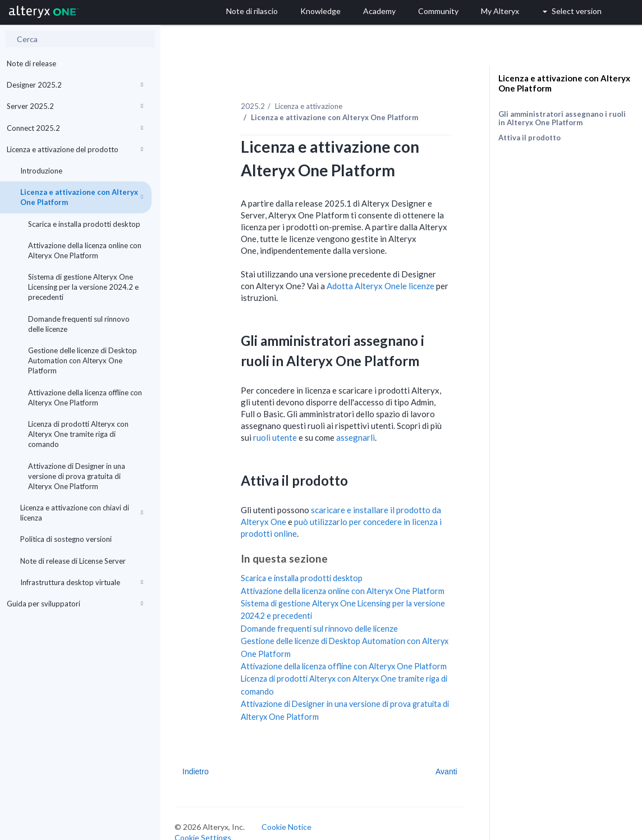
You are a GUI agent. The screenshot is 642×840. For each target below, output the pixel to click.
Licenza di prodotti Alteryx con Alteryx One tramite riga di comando (78, 434)
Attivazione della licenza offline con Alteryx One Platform (85, 397)
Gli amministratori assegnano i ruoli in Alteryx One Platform (562, 118)
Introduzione (41, 170)
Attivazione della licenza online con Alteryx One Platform (84, 250)
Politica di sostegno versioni (66, 539)
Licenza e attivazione (308, 106)
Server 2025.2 (75, 106)
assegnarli (355, 437)
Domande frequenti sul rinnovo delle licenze (79, 324)
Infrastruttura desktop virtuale (81, 582)
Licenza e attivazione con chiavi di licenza (81, 512)
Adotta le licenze (380, 286)
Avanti (446, 771)
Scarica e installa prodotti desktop (84, 224)
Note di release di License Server (73, 560)
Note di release (31, 63)
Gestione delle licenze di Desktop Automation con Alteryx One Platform (82, 360)
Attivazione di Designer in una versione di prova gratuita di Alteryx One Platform (76, 476)
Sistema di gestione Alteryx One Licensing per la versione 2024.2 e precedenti (83, 287)
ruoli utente (275, 437)
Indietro (195, 771)
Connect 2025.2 (75, 128)
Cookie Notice (286, 827)
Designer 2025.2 (75, 84)
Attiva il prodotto (529, 137)
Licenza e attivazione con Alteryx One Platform (81, 197)
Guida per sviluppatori (75, 603)
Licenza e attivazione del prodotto (75, 149)
